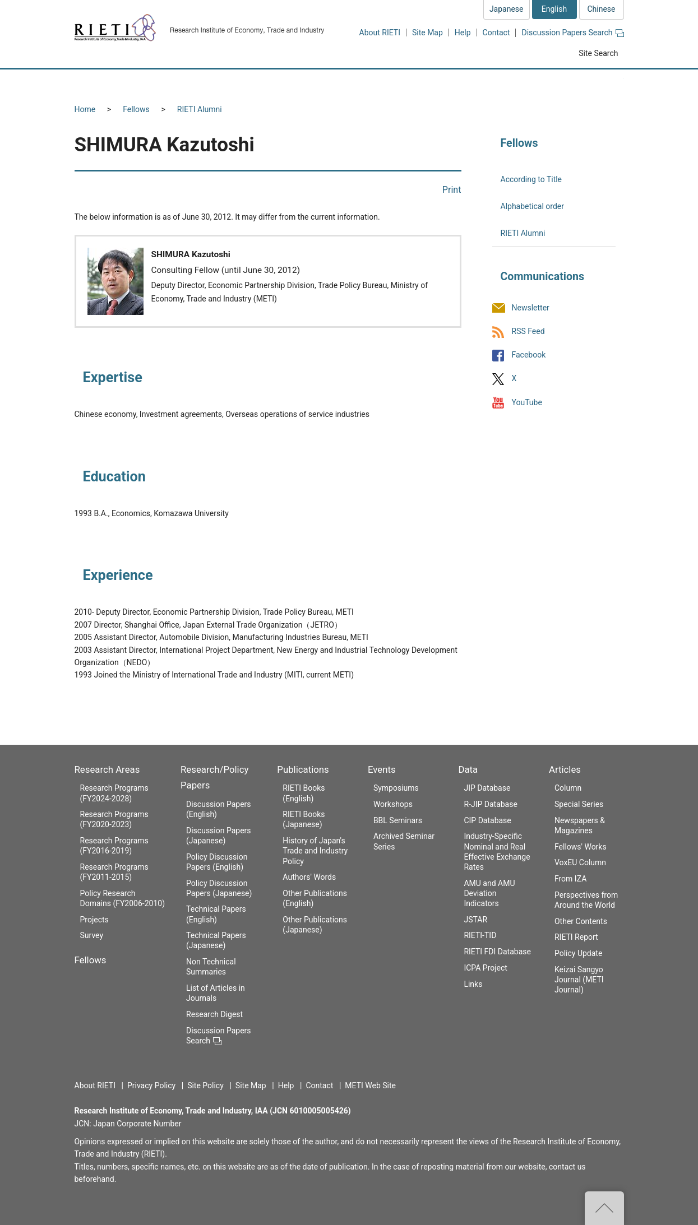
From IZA (570, 878)
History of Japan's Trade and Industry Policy (315, 850)
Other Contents (580, 921)
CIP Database (487, 820)
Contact (496, 32)
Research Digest (214, 1014)
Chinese (601, 8)
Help (463, 32)
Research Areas (107, 769)
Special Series (578, 804)
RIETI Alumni (199, 109)
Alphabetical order (532, 206)
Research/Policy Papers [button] (295, 82)
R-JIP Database (490, 804)
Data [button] (526, 82)
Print (451, 189)
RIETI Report (576, 936)
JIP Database (487, 787)
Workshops (393, 804)
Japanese (506, 8)
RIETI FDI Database (497, 951)
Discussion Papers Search (572, 32)
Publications (303, 769)
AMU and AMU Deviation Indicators (489, 893)
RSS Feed (528, 331)
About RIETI (379, 32)
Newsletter (530, 307)
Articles (565, 769)
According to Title (531, 179)
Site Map (427, 32)
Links (473, 984)
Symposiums (396, 787)
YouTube (527, 402)
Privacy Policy (151, 1085)
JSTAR (475, 919)
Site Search (598, 53)
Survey (92, 935)
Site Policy (205, 1085)
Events (382, 769)
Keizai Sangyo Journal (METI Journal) (579, 979)
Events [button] (468, 82)
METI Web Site (370, 1085)
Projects (94, 919)
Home (85, 109)
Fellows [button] (202, 82)
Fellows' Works (580, 846)
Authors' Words (309, 877)
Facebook (529, 355)
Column (567, 787)
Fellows (136, 109)
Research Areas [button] (122, 82)
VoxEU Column (580, 862)
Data (468, 769)
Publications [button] (396, 82)
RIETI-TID (480, 935)
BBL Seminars (397, 820)
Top (604, 1208)
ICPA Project (485, 967)
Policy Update (578, 953)
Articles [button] (589, 82)
